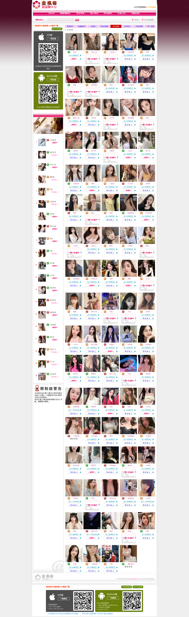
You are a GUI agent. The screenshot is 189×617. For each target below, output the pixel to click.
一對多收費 (139, 26)
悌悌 (51, 238)
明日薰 (130, 344)
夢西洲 (93, 407)
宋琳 (147, 52)
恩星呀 (52, 214)
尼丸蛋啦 (94, 436)
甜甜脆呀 (53, 288)
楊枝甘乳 (94, 531)
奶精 (111, 279)
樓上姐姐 (94, 344)
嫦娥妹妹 (131, 498)
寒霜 (111, 436)
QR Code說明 (57, 29)
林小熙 (93, 151)
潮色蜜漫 (76, 279)
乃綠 (111, 564)
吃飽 (111, 312)
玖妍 (129, 374)
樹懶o (130, 531)
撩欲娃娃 (112, 498)
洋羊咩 (52, 275)
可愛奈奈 (76, 184)
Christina (130, 184)
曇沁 (92, 213)
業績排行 (70, 26)
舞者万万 (94, 312)
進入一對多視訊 (73, 410)
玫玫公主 (94, 52)
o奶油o (93, 246)
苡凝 (147, 85)
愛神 (147, 246)
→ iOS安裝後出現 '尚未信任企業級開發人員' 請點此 (62, 613)
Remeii (148, 279)
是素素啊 (131, 118)
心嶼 (74, 564)
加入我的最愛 (149, 20)
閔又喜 (148, 151)
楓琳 (129, 279)
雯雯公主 (53, 349)
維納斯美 (131, 213)
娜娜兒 (93, 374)
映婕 (74, 85)
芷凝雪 (93, 118)
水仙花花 (131, 85)
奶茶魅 (52, 263)
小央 (129, 312)
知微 (147, 531)
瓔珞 (92, 184)
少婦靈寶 (53, 140)
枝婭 (51, 251)
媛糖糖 (52, 177)
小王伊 (75, 344)
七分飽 (75, 246)
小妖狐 (111, 184)
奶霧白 (111, 344)
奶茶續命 (94, 85)
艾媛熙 (111, 151)
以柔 (147, 118)
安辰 (74, 52)
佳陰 (129, 407)
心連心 (130, 151)
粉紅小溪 (112, 374)
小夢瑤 (130, 246)
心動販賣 (53, 202)
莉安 (92, 498)
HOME (136, 20)
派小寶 (111, 118)
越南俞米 (131, 564)
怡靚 (111, 85)
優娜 (74, 312)
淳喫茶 (148, 184)
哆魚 (51, 189)
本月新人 (127, 26)
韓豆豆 (75, 374)
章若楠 (148, 374)
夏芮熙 (93, 465)
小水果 (148, 407)
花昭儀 (75, 498)
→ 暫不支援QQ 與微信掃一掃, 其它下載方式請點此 (96, 613)
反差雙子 (149, 344)
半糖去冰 (94, 279)
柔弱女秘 (53, 226)
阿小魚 (52, 362)
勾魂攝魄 (53, 325)
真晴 (111, 213)
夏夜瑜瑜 (53, 300)
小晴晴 (148, 465)
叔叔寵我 (53, 374)
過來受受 (53, 152)
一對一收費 (150, 26)
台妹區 (93, 26)
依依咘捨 (149, 213)
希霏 (111, 407)
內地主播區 (104, 26)
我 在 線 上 (128, 59)
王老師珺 (131, 52)
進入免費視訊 (74, 55)
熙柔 (74, 213)
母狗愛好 (112, 465)
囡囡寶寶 (53, 312)
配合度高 (76, 465)
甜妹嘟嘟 (131, 436)
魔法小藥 (76, 118)
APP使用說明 (126, 587)
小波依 (148, 498)
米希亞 (148, 312)
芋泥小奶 (53, 165)
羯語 (74, 531)
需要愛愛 (76, 407)
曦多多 (52, 337)
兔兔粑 (75, 151)
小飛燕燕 (94, 564)
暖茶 (111, 246)
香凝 (111, 531)
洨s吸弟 (148, 436)
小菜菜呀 (76, 436)
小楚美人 (112, 52)
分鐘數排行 (82, 26)
